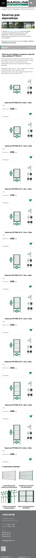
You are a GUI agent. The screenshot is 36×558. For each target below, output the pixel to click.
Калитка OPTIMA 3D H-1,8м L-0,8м (18, 405)
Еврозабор (16, 9)
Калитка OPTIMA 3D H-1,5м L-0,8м (18, 319)
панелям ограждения (13, 31)
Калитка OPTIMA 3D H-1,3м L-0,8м (18, 232)
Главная (4, 9)
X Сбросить (31, 47)
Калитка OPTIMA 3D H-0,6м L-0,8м (18, 103)
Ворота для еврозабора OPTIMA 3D (26, 499)
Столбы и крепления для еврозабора (9, 499)
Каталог (10, 9)
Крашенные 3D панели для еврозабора (26, 478)
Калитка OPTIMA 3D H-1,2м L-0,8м (18, 189)
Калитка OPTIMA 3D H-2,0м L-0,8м (18, 448)
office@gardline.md (8, 540)
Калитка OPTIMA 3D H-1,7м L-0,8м (18, 362)
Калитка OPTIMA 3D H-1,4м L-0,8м (18, 275)
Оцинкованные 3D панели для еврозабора (9, 478)
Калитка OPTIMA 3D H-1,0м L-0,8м (18, 146)
